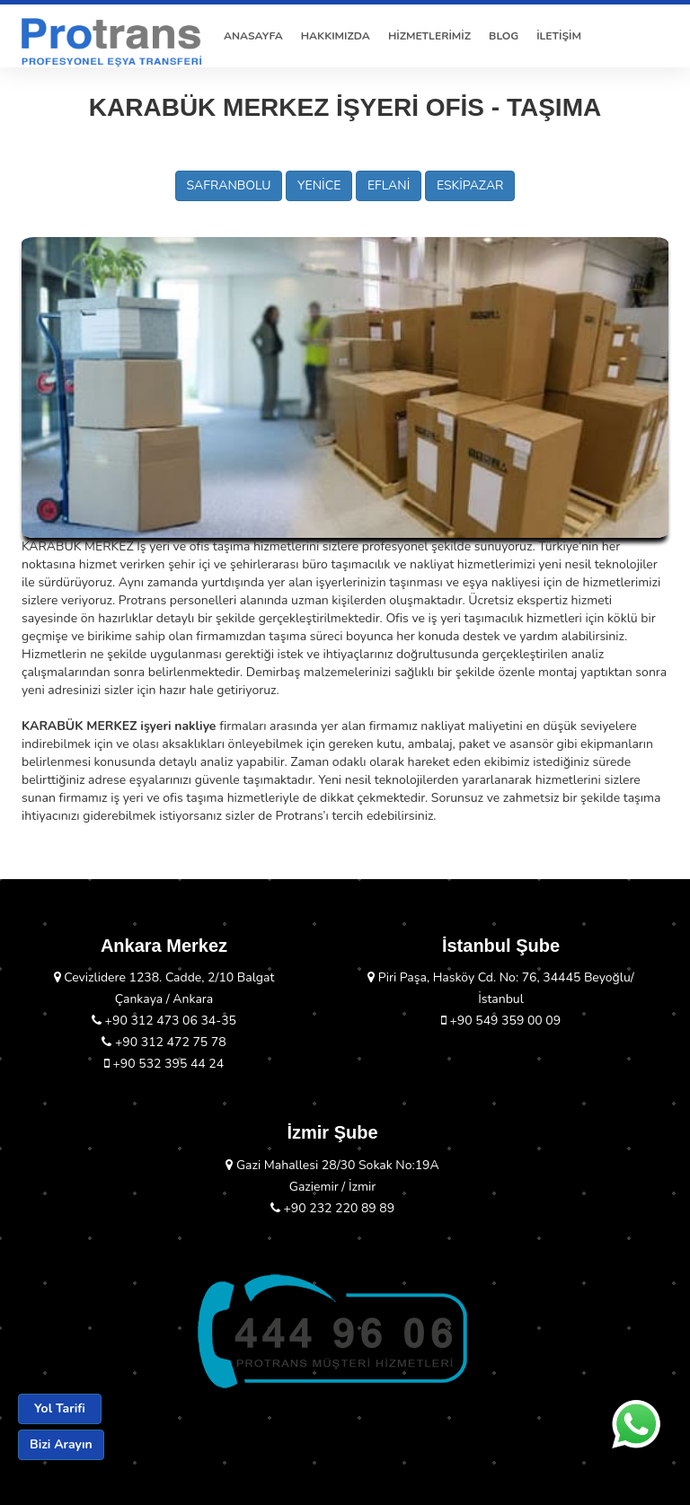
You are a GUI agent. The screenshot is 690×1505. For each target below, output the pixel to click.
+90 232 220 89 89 (332, 1208)
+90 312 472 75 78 (164, 1042)
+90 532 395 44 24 (164, 1063)
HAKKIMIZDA (335, 36)
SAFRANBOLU (229, 185)
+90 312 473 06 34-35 (164, 1020)
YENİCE (319, 185)
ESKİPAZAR (470, 185)
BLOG (503, 36)
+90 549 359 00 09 (501, 1020)
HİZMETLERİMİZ (429, 36)
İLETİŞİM (558, 36)
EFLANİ (388, 185)
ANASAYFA (253, 36)
